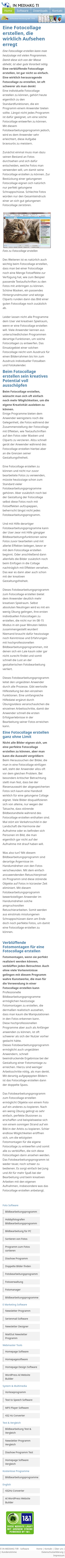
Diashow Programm (16, 1258)
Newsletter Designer (16, 1326)
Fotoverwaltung (14, 1281)
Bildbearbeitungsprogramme (21, 1297)
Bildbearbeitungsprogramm (21, 1211)
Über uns (58, 1548)
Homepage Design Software (21, 1367)
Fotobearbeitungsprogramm (21, 1274)
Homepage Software (17, 1351)
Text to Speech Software (18, 1399)
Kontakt (48, 1548)
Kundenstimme (9, 1552)
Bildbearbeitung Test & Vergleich (18, 1430)
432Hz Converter (14, 1490)
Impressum (58, 1555)
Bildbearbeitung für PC (18, 1231)
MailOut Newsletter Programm (16, 1336)
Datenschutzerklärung (52, 1552)
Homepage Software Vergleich (17, 1461)
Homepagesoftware (16, 1359)
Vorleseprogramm (15, 1392)
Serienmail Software (16, 1318)
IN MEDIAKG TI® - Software (15, 1548)
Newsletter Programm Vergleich (18, 1442)
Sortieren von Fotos (16, 1238)
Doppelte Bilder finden (18, 1266)
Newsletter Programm (18, 1310)
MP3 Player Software (17, 1407)
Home (39, 1548)
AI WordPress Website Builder (17, 1500)
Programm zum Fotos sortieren (17, 1248)
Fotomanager (13, 1289)
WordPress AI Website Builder (17, 1376)
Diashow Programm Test (19, 1452)
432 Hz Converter (15, 1415)
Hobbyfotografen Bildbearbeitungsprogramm (21, 1221)
